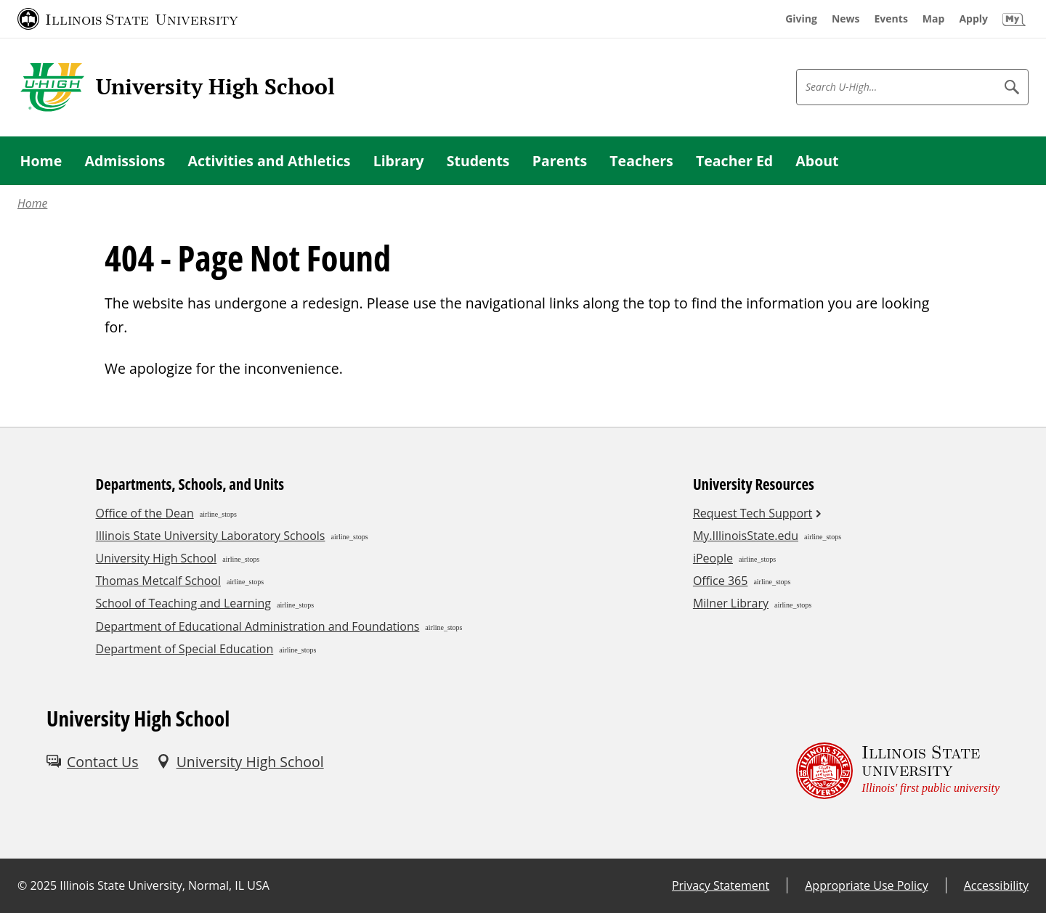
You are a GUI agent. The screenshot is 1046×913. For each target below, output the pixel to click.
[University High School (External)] (240, 762)
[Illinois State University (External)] (127, 19)
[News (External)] (846, 19)
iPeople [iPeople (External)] (713, 558)
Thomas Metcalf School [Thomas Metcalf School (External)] (158, 581)
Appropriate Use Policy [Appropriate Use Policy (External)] (866, 885)
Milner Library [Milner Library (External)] (731, 603)
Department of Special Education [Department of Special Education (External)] (185, 649)
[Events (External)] (891, 19)
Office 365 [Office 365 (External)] (720, 581)
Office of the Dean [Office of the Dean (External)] (145, 513)
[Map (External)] (934, 19)
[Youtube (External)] (126, 813)
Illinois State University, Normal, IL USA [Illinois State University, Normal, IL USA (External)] (164, 885)
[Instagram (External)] (94, 813)
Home (32, 203)
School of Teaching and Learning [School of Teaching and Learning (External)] (183, 603)
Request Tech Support (752, 513)
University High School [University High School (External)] (156, 558)
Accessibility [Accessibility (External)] (996, 885)
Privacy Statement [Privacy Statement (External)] (720, 885)
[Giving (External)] (801, 19)
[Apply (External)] (973, 19)
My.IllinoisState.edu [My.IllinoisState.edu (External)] (745, 536)
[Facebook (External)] (62, 813)
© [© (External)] (22, 885)
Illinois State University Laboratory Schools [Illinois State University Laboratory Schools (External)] (210, 536)
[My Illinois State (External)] (1014, 19)
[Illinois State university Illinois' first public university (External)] (898, 770)
